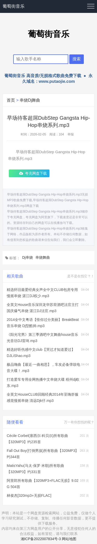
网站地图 (69, 539)
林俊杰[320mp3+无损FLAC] (29, 495)
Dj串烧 (27, 257)
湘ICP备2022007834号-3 (41, 539)
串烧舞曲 (42, 257)
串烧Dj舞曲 (30, 100)
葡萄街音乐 (14, 6)
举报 (71, 134)
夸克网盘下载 (36, 173)
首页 (11, 100)
